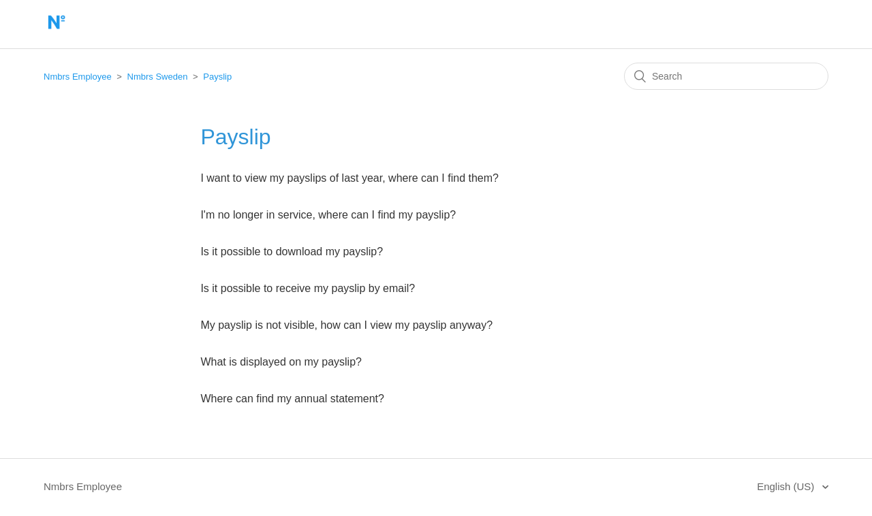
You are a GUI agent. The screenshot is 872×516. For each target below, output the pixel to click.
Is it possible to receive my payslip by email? (307, 288)
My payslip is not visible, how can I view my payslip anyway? (346, 325)
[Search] (726, 76)
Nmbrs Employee (78, 76)
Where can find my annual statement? (292, 398)
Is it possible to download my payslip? (291, 251)
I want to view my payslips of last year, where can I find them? (349, 178)
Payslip (217, 76)
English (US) (787, 486)
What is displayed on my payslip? (281, 362)
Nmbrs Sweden (157, 76)
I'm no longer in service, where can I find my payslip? (328, 215)
